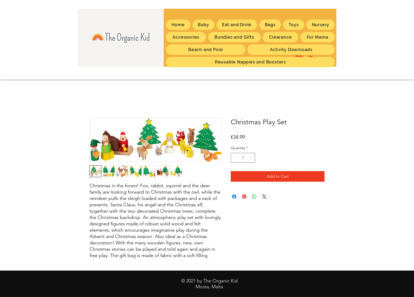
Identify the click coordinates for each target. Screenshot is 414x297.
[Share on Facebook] (234, 196)
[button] (317, 37)
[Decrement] (235, 157)
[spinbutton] (243, 157)
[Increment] (251, 157)
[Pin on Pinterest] (244, 196)
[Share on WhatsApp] (254, 196)
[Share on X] (264, 196)
